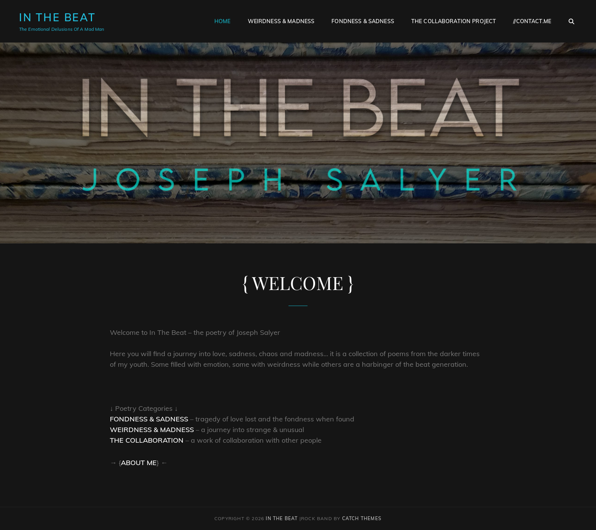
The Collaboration (147, 440)
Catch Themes (362, 518)
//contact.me (532, 21)
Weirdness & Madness (281, 21)
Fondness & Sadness (362, 21)
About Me (139, 462)
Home (222, 21)
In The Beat (57, 17)
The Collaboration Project (453, 21)
